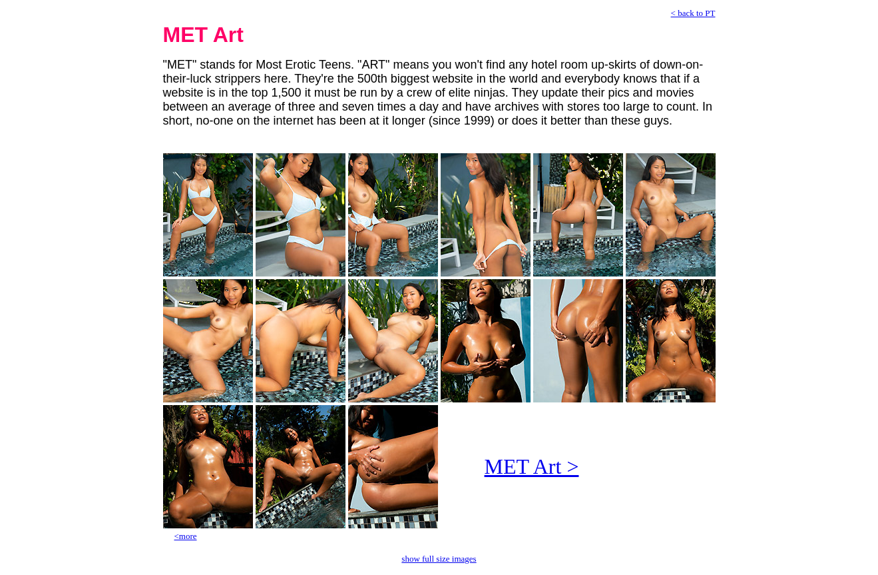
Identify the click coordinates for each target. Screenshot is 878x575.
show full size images (438, 559)
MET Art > (532, 466)
